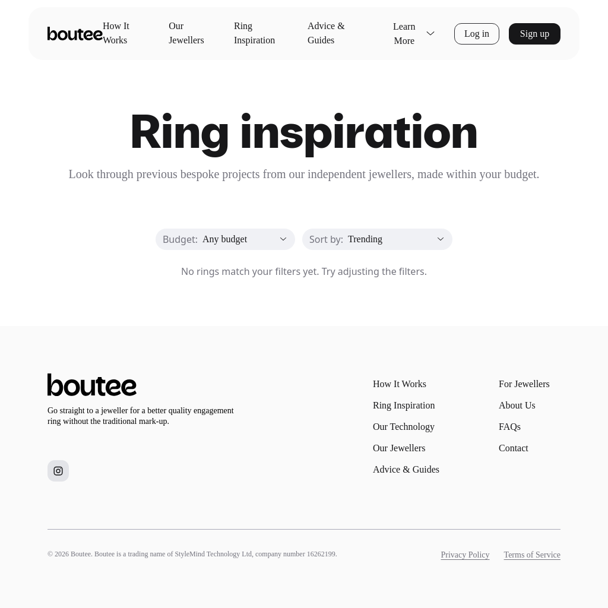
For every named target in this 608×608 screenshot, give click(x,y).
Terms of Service (532, 554)
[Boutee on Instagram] (58, 471)
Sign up (534, 33)
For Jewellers (524, 384)
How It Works (116, 33)
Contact (513, 448)
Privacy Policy (465, 554)
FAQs (510, 427)
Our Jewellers (186, 33)
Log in (476, 33)
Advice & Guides (326, 33)
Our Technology (404, 427)
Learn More (414, 33)
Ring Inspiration (254, 33)
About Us (517, 405)
